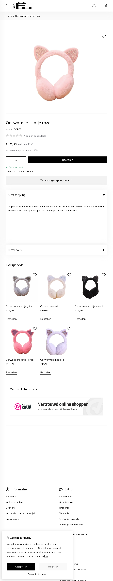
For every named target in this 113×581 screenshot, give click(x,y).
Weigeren (53, 566)
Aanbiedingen (66, 458)
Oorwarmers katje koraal (20, 316)
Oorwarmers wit (49, 262)
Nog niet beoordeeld (35, 135)
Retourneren (66, 503)
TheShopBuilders (99, 553)
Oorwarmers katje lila (52, 316)
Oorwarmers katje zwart (89, 262)
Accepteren (21, 566)
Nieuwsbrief (12, 515)
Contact (63, 498)
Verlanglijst (12, 509)
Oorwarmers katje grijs (19, 262)
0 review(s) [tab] (56, 206)
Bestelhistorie (13, 503)
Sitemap (64, 509)
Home (9, 15)
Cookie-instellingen (37, 574)
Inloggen (10, 498)
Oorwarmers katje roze (28, 15)
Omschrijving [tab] (56, 194)
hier (46, 556)
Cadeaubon (65, 453)
